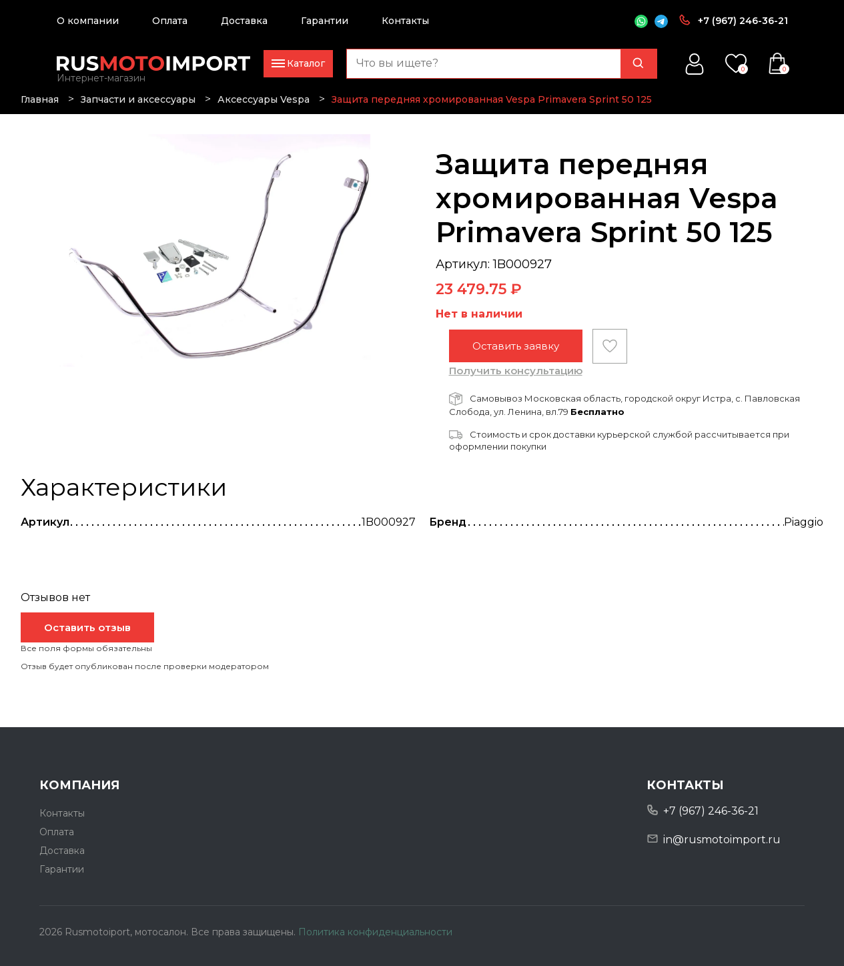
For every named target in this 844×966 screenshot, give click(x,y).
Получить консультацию (515, 370)
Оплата (169, 21)
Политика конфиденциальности (375, 932)
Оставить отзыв (87, 627)
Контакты (405, 21)
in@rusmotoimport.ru (722, 839)
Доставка (244, 21)
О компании (88, 21)
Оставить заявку (515, 346)
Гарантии (324, 21)
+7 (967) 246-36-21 (743, 21)
